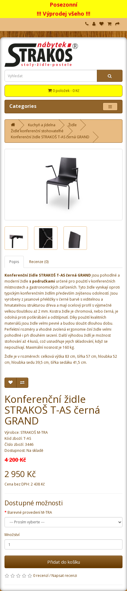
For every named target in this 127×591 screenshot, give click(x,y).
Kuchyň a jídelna (41, 124)
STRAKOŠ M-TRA (34, 432)
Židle (72, 124)
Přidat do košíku (63, 562)
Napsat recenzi (64, 575)
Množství (12, 534)
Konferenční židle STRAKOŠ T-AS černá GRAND (50, 136)
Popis (14, 261)
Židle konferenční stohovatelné (37, 130)
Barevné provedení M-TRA (30, 512)
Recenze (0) (38, 261)
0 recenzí (40, 575)
